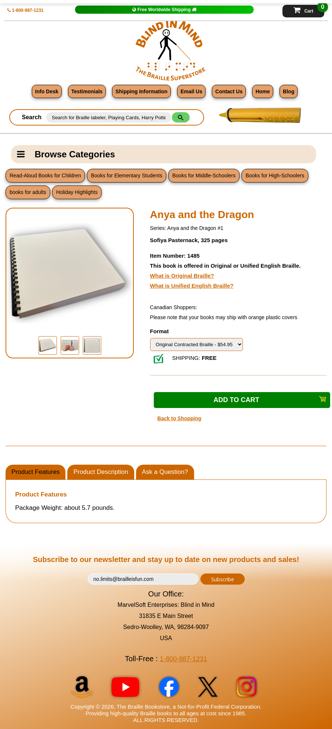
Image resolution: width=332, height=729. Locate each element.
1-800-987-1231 (25, 10)
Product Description (100, 471)
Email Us (191, 91)
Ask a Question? (165, 471)
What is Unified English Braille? (192, 285)
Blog (288, 91)
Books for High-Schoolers (274, 175)
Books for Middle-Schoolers (204, 175)
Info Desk (46, 91)
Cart (309, 9)
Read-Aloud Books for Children (45, 175)
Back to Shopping (179, 418)
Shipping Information (141, 91)
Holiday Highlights (77, 192)
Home (262, 91)
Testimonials (87, 91)
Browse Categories (66, 154)
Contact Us (229, 91)
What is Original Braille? (182, 275)
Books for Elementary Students (126, 175)
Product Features (35, 471)
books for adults (28, 192)
